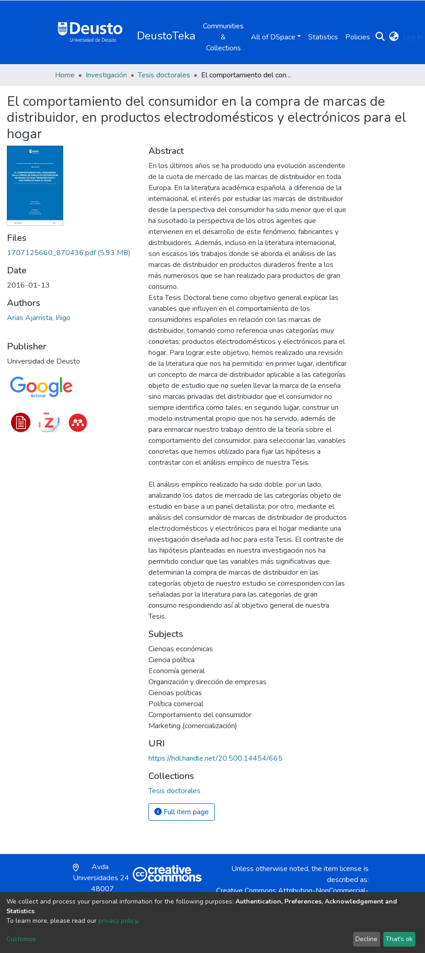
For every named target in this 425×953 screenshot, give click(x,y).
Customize (21, 939)
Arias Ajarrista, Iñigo (39, 318)
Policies (357, 37)
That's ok (399, 939)
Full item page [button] (181, 812)
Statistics (323, 37)
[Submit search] (380, 37)
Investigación (106, 75)
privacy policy (117, 920)
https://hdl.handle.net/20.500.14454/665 (215, 758)
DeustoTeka (166, 35)
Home (65, 75)
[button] (393, 37)
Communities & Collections (223, 37)
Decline (366, 939)
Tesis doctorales (164, 75)
